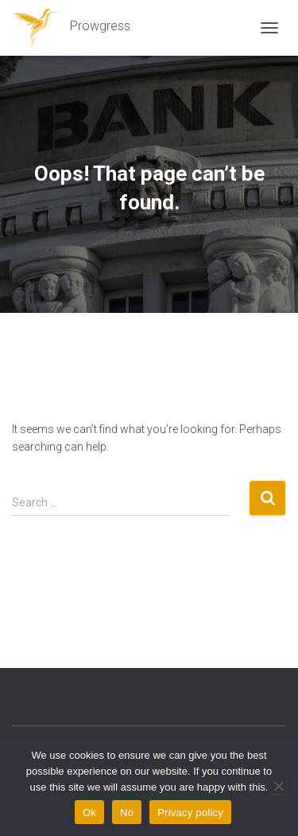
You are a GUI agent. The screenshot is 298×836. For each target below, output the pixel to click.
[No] (278, 786)
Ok (89, 812)
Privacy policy (190, 812)
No (127, 812)
